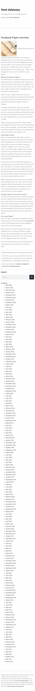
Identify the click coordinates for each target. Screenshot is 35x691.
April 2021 (9, 433)
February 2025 (10, 319)
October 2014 (10, 622)
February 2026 (10, 290)
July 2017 (9, 543)
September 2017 (11, 538)
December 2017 (11, 531)
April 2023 (9, 374)
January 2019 (10, 499)
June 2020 (9, 457)
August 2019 (9, 482)
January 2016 (10, 588)
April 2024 (9, 344)
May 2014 (9, 634)
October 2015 (10, 595)
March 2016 (9, 583)
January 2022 (10, 410)
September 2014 (11, 624)
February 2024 (10, 349)
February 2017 (10, 556)
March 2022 (9, 406)
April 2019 (9, 492)
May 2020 (9, 460)
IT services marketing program (21, 680)
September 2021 (11, 420)
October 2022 (10, 388)
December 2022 (11, 383)
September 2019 (11, 479)
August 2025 (9, 305)
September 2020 (11, 450)
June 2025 (9, 310)
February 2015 (10, 615)
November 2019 (11, 474)
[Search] (31, 277)
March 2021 (9, 435)
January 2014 (10, 644)
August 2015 (9, 600)
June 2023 (9, 369)
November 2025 (11, 297)
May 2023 (9, 371)
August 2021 (9, 423)
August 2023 (9, 364)
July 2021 (9, 425)
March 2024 (9, 346)
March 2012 (9, 661)
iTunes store (30, 221)
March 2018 (9, 524)
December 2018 (11, 501)
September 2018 (11, 509)
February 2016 (10, 585)
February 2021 (10, 437)
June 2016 (9, 575)
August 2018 (9, 511)
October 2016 (10, 565)
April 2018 (9, 521)
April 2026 (9, 285)
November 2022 (11, 386)
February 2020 (10, 467)
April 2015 (9, 610)
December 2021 (11, 413)
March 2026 (9, 287)
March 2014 (9, 639)
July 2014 (9, 629)
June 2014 (9, 632)
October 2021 (10, 418)
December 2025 (11, 295)
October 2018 (10, 506)
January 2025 (10, 322)
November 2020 (11, 445)
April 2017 (9, 551)
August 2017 (9, 541)
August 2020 (9, 452)
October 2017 (10, 536)
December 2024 (11, 324)
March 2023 (9, 376)
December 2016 (11, 560)
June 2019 (9, 487)
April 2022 (9, 403)
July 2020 (9, 455)
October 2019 (10, 477)
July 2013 (9, 649)
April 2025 (9, 314)
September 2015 (11, 597)
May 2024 (9, 342)
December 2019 (11, 472)
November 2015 (11, 592)
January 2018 (10, 529)
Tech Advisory (10, 9)
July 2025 (9, 307)
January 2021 (10, 440)
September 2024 (11, 332)
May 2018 (9, 519)
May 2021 (9, 430)
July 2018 (9, 514)
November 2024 (11, 327)
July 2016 (9, 573)
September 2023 (11, 361)
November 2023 (11, 356)
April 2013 (9, 654)
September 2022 (11, 391)
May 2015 (9, 607)
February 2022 (10, 408)
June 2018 (9, 516)
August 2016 (9, 570)
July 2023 (9, 366)
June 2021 (9, 428)
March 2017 (9, 553)
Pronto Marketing (14, 17)
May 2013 (9, 651)
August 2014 (9, 627)
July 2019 (9, 484)
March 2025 (9, 317)
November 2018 (11, 504)
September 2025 (11, 302)
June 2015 (9, 605)
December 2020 (11, 442)
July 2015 (9, 602)
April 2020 (9, 462)
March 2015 (9, 612)
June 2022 (9, 398)
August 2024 (9, 334)
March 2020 (9, 465)
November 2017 (11, 533)
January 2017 (10, 558)
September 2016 (11, 568)
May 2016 (9, 578)
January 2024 (10, 351)
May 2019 (9, 489)
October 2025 (10, 300)
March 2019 (9, 494)
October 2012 (10, 656)
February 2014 (10, 642)
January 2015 (10, 617)
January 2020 (10, 469)
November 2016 (11, 563)
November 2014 (11, 619)
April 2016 (9, 580)
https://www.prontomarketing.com (15, 686)
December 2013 (11, 647)
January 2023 (10, 381)
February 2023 (10, 378)
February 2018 (10, 526)
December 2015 (11, 590)
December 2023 (11, 354)
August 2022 (9, 393)
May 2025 (9, 312)
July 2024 (9, 337)
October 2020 (10, 447)
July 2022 (9, 396)
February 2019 (10, 496)
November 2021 (11, 415)
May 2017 (9, 548)
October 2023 (10, 359)
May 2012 (9, 659)
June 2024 (9, 339)
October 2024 (10, 329)
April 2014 (9, 637)
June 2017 (9, 546)
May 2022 (9, 401)
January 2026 (10, 292)
